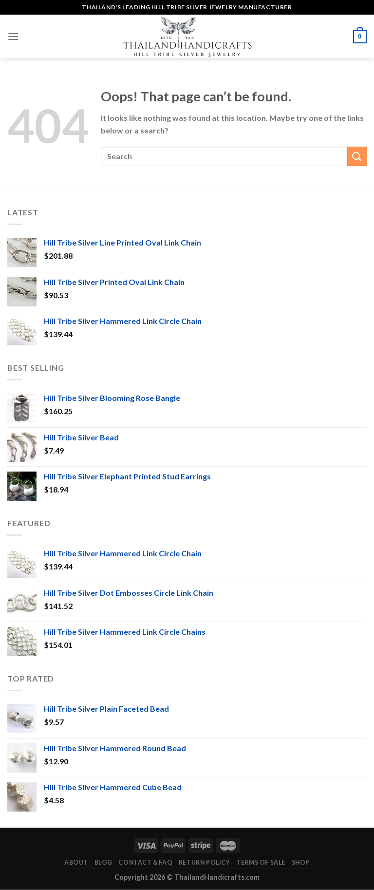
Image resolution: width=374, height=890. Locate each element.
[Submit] (357, 156)
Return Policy (204, 862)
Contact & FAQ (145, 862)
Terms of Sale (260, 862)
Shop (301, 862)
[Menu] (13, 36)
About (76, 862)
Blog (103, 862)
